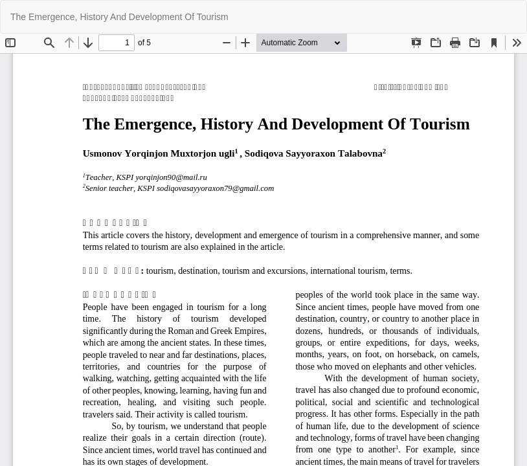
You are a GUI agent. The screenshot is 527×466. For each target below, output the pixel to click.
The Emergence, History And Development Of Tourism (119, 17)
